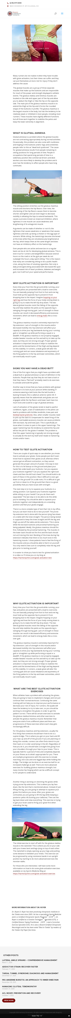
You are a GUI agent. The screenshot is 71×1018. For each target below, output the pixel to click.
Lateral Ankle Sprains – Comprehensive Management (29, 960)
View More (9, 1000)
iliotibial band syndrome (23, 415)
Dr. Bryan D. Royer (29, 48)
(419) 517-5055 (15, 3)
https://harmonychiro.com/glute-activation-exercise (34, 873)
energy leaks (42, 315)
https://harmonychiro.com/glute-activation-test (32, 558)
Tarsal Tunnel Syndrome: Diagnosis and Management (30, 973)
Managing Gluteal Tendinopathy (19, 987)
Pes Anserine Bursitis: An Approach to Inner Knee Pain (30, 980)
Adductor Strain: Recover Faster (20, 967)
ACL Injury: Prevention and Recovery (21, 993)
